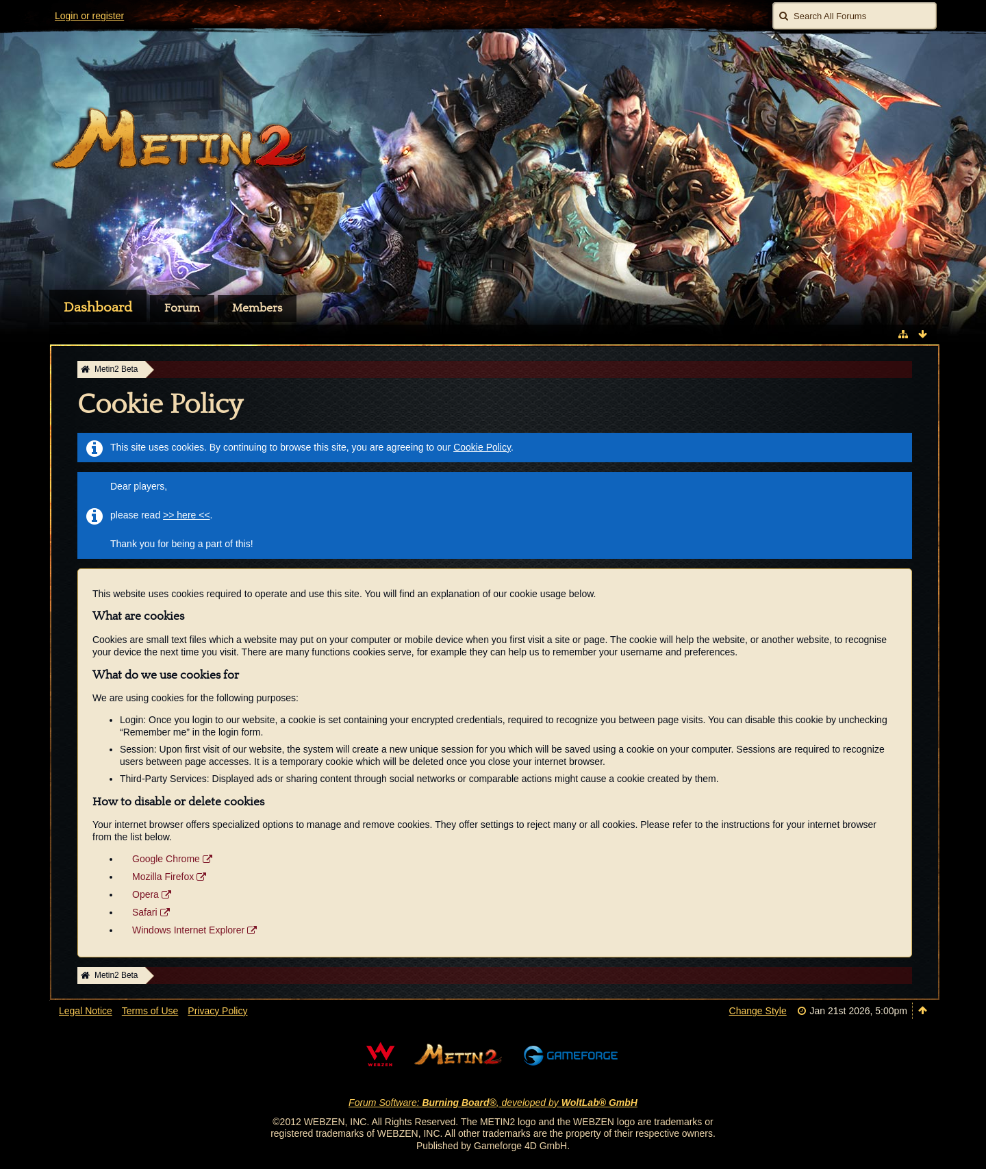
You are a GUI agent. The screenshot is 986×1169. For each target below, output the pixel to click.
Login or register (89, 15)
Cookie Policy (482, 447)
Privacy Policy (217, 1010)
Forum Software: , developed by (493, 1102)
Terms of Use (150, 1010)
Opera (145, 894)
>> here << (186, 515)
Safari (144, 912)
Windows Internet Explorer (188, 930)
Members (257, 308)
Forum (182, 308)
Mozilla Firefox (163, 876)
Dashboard (98, 307)
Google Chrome (166, 858)
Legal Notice (85, 1010)
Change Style (758, 1010)
